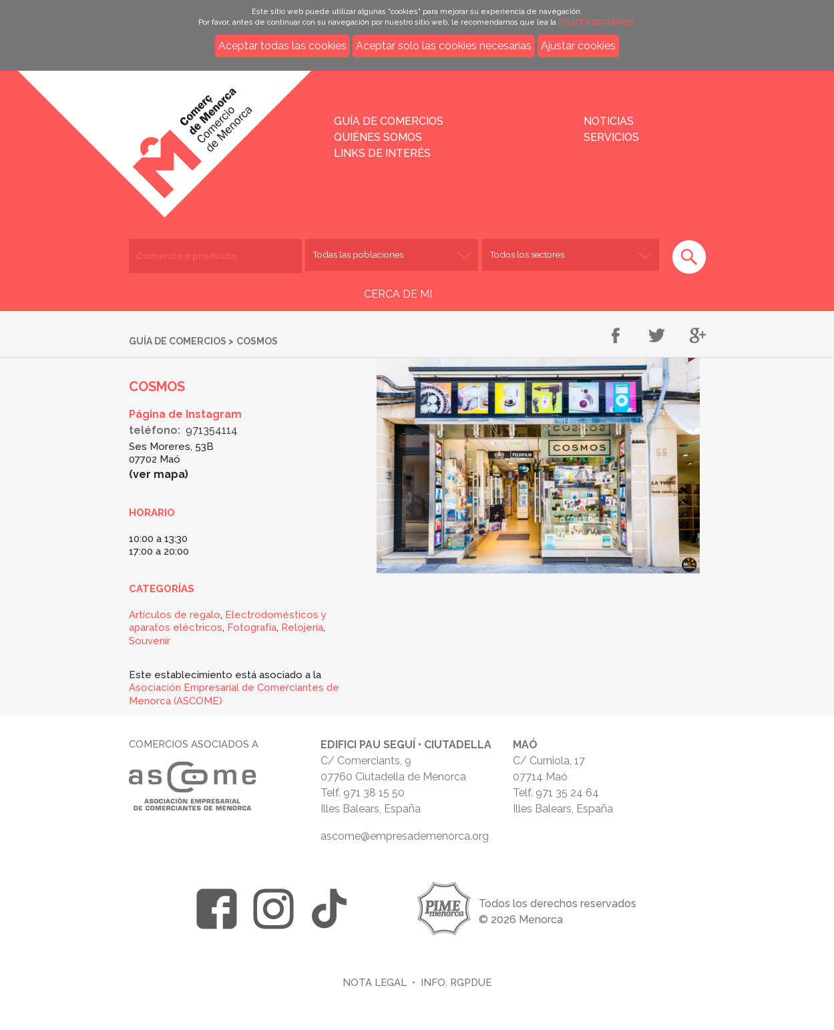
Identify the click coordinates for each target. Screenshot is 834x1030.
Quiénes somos (378, 137)
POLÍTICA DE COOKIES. (597, 22)
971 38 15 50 (374, 792)
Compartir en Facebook (616, 336)
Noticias (609, 121)
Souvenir (149, 641)
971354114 (212, 430)
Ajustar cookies (578, 45)
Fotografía (251, 627)
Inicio (192, 135)
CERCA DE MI (398, 294)
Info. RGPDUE (456, 982)
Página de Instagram (185, 414)
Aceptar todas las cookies (282, 45)
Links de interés (382, 153)
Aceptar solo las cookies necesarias (444, 45)
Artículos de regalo (174, 615)
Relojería (302, 627)
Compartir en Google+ (697, 336)
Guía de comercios (388, 121)
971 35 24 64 (567, 792)
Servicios (611, 137)
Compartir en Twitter (656, 336)
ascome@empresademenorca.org (405, 836)
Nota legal (375, 982)
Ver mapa (159, 474)
